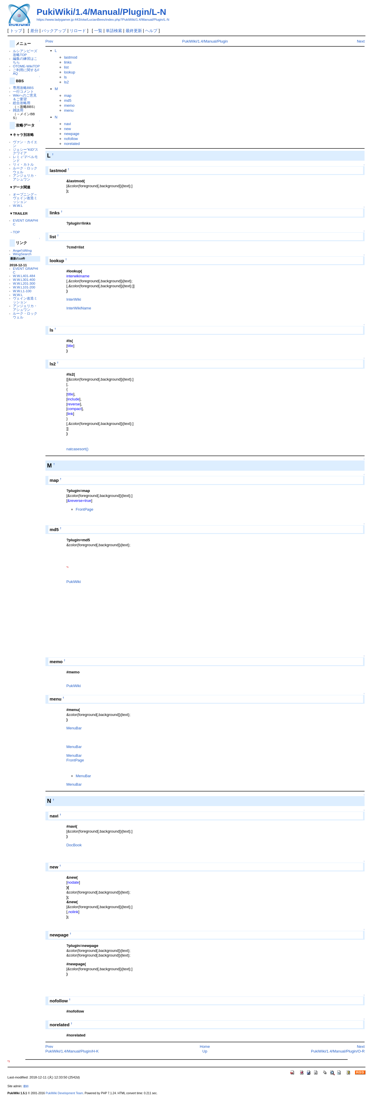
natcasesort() (77, 449)
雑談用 (18, 110)
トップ (16, 30)
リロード (78, 30)
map (67, 95)
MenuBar (74, 728)
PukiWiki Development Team (64, 1093)
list (66, 67)
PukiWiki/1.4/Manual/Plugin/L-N (101, 12)
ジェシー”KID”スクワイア (25, 151)
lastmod (70, 57)
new (67, 129)
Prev (49, 41)
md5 (67, 100)
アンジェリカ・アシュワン (25, 177)
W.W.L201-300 (24, 283)
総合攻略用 (21, 103)
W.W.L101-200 (24, 287)
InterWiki (73, 299)
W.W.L (18, 205)
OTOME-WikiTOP (26, 66)
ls (65, 77)
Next (361, 41)
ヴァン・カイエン (25, 144)
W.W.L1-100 (22, 291)
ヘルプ (151, 30)
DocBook (74, 845)
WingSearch (22, 254)
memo (69, 105)
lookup (69, 72)
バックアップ (54, 30)
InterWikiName (78, 308)
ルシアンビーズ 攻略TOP (25, 53)
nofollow (71, 138)
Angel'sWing (22, 250)
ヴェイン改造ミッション (25, 300)
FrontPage (84, 509)
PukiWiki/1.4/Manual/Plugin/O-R (338, 1051)
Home (205, 1046)
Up (205, 1051)
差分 (34, 30)
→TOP (15, 232)
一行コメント (23, 91)
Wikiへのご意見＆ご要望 (25, 97)
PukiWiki (73, 581)
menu (68, 110)
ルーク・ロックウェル (25, 170)
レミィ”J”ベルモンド (25, 158)
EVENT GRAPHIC (25, 222)
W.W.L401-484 (24, 276)
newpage (72, 134)
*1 (67, 567)
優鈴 (26, 1086)
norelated (72, 143)
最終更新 (134, 30)
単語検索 (114, 30)
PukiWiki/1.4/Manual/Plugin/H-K (72, 1051)
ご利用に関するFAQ (26, 72)
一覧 (98, 30)
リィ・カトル (23, 164)
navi (67, 124)
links (68, 62)
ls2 (66, 82)
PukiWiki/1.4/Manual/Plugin (205, 41)
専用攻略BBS (23, 88)
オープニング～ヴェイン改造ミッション (25, 198)
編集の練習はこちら (25, 60)
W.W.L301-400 (24, 279)
